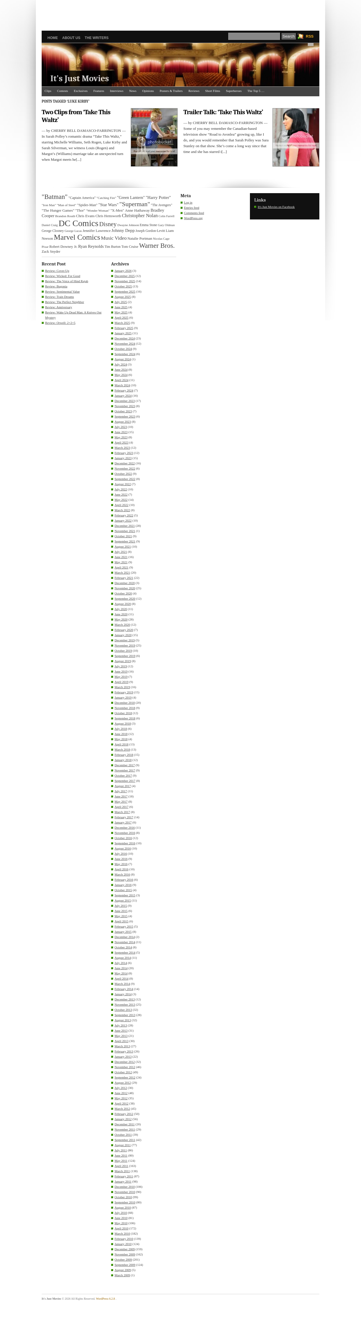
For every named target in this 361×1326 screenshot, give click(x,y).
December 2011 (125, 1124)
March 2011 (122, 1171)
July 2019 (121, 666)
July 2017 (121, 791)
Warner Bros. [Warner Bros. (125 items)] (157, 245)
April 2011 (121, 1166)
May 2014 (121, 973)
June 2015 (121, 911)
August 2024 (123, 359)
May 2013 (121, 1035)
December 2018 (125, 702)
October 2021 (123, 536)
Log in (188, 202)
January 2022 (123, 520)
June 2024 (121, 369)
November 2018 (125, 708)
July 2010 (121, 1212)
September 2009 (125, 1264)
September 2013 (125, 1015)
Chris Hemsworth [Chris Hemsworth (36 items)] (108, 216)
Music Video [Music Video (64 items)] (114, 238)
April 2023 (121, 442)
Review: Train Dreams (59, 296)
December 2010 (125, 1186)
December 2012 (125, 1061)
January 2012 (123, 1119)
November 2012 (125, 1067)
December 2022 (125, 463)
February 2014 (124, 989)
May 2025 (121, 312)
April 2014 (121, 978)
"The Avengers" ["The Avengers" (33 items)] (161, 205)
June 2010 (121, 1218)
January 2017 (123, 822)
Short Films (212, 91)
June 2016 (121, 858)
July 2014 (121, 963)
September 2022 (125, 479)
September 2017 (125, 780)
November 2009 (125, 1254)
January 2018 (123, 760)
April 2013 (121, 1041)
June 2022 (121, 494)
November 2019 (125, 645)
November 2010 (125, 1192)
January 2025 (123, 333)
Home (52, 38)
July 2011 (121, 1150)
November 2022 (125, 468)
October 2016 (123, 838)
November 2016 (125, 832)
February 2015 (124, 926)
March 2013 (122, 1046)
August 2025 (123, 296)
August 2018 (123, 723)
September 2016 (125, 843)
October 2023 (123, 411)
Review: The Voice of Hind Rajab (66, 281)
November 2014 (125, 942)
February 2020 (124, 629)
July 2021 (121, 551)
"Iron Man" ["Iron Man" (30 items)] (49, 205)
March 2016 (122, 874)
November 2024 (125, 343)
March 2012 (122, 1108)
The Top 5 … (255, 91)
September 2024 (125, 354)
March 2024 (122, 385)
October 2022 (123, 473)
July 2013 (121, 1025)
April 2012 (121, 1103)
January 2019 (123, 697)
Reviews (193, 91)
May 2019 (121, 676)
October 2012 (123, 1072)
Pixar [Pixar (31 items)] (45, 246)
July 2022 (121, 489)
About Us (71, 38)
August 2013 (123, 1020)
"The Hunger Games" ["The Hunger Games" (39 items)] (58, 210)
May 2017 (121, 801)
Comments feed (194, 213)
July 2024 (121, 364)
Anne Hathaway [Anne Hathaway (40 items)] (137, 210)
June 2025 (121, 307)
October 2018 (123, 713)
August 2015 (123, 900)
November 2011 (125, 1129)
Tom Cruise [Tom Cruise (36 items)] (129, 247)
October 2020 (123, 593)
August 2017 (123, 786)
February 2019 (124, 692)
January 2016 (123, 885)
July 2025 (121, 302)
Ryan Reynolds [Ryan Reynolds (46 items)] (91, 246)
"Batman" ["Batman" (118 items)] (55, 196)
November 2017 (125, 770)
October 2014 (123, 947)
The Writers (97, 38)
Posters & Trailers (171, 91)
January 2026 (123, 270)
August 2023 (123, 421)
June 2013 (121, 1030)
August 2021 (123, 546)
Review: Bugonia (56, 286)
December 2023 (125, 400)
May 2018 (121, 739)
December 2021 (125, 525)
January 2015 (123, 931)
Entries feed (191, 207)
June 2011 (121, 1155)
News (133, 91)
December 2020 (125, 583)
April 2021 (121, 567)
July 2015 (121, 905)
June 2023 (121, 432)
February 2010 (124, 1238)
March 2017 (122, 812)
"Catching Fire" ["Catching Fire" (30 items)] (106, 198)
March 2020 (122, 624)
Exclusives (81, 91)
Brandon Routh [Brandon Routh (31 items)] (65, 216)
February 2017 (124, 817)
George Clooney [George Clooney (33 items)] (53, 231)
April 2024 (121, 380)
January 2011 (123, 1181)
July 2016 (121, 853)
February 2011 (124, 1176)
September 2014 (125, 952)
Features (98, 91)
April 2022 (121, 505)
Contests (62, 91)
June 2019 (121, 671)
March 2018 (122, 749)
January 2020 (123, 635)
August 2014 (123, 957)
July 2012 (121, 1087)
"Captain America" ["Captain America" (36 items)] (81, 198)
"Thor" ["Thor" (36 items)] (80, 210)
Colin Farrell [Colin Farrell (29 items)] (166, 216)
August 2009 (123, 1270)
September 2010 (125, 1202)
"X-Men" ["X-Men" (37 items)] (117, 210)
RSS (310, 36)
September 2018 (125, 718)
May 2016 (121, 864)
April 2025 (121, 317)
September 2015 (125, 895)
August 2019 (123, 661)
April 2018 (121, 744)
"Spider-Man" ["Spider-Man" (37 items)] (87, 205)
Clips (48, 91)
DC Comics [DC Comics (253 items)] (79, 223)
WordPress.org (193, 218)
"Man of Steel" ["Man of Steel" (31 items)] (66, 205)
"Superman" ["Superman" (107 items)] (134, 204)
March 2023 (122, 447)
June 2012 (121, 1093)
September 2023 (125, 416)
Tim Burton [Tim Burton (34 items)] (112, 247)
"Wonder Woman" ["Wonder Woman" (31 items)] (98, 210)
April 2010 (121, 1228)
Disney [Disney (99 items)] (108, 224)
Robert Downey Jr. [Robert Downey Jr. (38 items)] (63, 247)
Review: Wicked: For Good (62, 276)
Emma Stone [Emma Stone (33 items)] (148, 225)
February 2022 (124, 515)
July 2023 (121, 427)
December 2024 (125, 338)
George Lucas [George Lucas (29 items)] (73, 230)
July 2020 (121, 609)
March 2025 (122, 322)
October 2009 (123, 1259)
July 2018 (121, 728)
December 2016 (125, 827)
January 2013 (123, 1056)
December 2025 (125, 276)
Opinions (148, 91)
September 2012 (125, 1077)
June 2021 (121, 557)
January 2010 (123, 1244)
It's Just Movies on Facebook (276, 206)
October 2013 (123, 1009)
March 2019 (122, 687)
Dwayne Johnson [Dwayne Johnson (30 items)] (128, 225)
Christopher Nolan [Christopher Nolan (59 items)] (140, 215)
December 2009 (125, 1249)
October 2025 (123, 286)
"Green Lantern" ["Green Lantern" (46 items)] (131, 197)
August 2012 (123, 1082)
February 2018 (124, 754)
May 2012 (121, 1098)
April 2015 (121, 921)
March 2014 (122, 983)
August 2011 (123, 1145)
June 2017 (121, 796)
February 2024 (124, 390)
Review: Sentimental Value (62, 291)
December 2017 (125, 765)
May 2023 (121, 437)
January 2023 (123, 458)
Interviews (116, 91)
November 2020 (125, 588)
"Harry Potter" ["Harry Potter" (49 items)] (158, 197)
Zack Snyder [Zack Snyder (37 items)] (51, 252)
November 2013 (125, 1004)
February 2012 (124, 1114)
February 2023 (124, 453)
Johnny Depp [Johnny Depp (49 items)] (123, 230)
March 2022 (122, 510)
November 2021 (125, 531)
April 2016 (121, 869)
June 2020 (121, 614)
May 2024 (121, 374)
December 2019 (125, 640)
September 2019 (125, 656)
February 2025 (124, 328)
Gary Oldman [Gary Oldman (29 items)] (166, 225)
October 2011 (123, 1134)
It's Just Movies (79, 78)
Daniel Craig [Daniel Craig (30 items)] (50, 225)
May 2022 (121, 499)
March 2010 (122, 1233)
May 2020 (121, 619)
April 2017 (121, 806)
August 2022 (123, 484)
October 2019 (123, 650)
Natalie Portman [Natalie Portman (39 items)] (140, 238)
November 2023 (125, 406)
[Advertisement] (180, 13)
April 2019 (121, 682)
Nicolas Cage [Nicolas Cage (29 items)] (161, 238)
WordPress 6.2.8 (105, 1298)
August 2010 (123, 1207)
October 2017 (123, 775)
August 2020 (123, 603)
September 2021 (125, 541)
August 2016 (123, 848)
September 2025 (125, 291)
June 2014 (121, 968)
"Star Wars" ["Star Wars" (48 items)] (108, 204)
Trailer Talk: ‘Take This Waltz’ (223, 112)
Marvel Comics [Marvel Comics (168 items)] (77, 237)
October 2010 (123, 1197)
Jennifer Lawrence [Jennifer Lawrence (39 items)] (96, 230)
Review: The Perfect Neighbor (64, 302)
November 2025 (125, 281)
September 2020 (125, 598)
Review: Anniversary (58, 307)
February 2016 (124, 879)
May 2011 (121, 1160)
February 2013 (124, 1051)
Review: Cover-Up (57, 270)
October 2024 (123, 348)
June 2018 (121, 734)
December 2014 (125, 937)
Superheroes (234, 91)
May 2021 (121, 562)
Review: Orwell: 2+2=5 (60, 322)
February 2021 (124, 577)
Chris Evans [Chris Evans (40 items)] (85, 216)
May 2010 (121, 1223)
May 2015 (121, 916)
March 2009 (122, 1275)
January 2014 (123, 994)
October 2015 (123, 890)
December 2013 (125, 999)
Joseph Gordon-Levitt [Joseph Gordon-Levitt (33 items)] (150, 231)
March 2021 (122, 572)
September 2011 (125, 1140)
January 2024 (123, 395)
